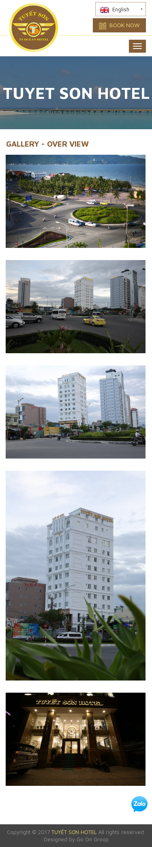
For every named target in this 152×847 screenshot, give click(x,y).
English (114, 9)
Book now (119, 25)
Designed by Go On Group (76, 839)
